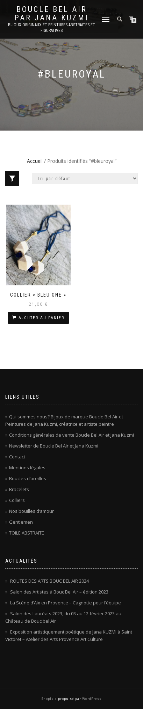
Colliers (17, 500)
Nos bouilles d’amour (31, 511)
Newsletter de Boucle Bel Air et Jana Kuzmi (53, 446)
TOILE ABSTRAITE (26, 533)
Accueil (35, 161)
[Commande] (85, 178)
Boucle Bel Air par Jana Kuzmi (51, 13)
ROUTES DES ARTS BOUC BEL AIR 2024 (49, 581)
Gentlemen (21, 522)
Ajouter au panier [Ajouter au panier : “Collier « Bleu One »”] (41, 318)
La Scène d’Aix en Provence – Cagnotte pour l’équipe (65, 602)
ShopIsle (50, 698)
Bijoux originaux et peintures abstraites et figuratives (51, 27)
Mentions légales (27, 467)
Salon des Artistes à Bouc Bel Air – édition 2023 (59, 592)
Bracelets (19, 489)
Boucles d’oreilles (27, 478)
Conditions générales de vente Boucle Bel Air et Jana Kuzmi (71, 435)
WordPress (91, 698)
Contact (17, 456)
